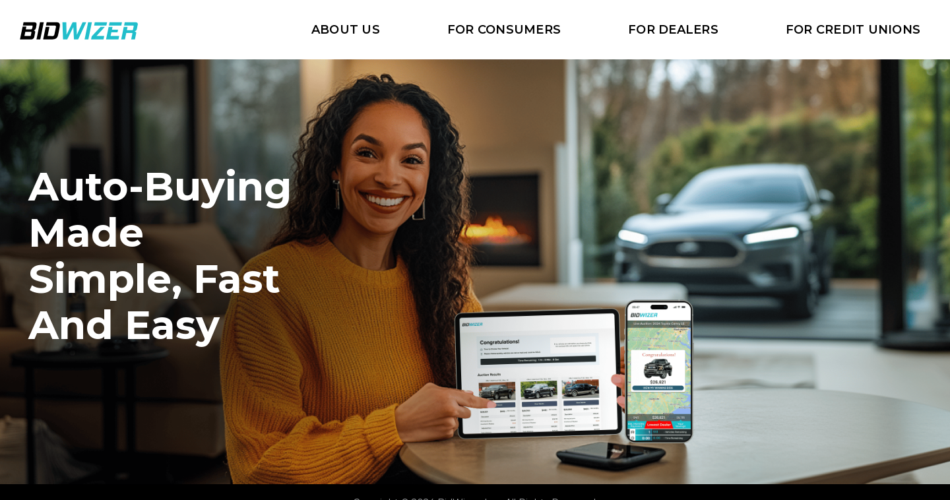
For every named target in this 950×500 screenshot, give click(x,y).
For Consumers (504, 29)
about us (345, 29)
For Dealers (673, 29)
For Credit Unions (853, 29)
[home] (79, 30)
